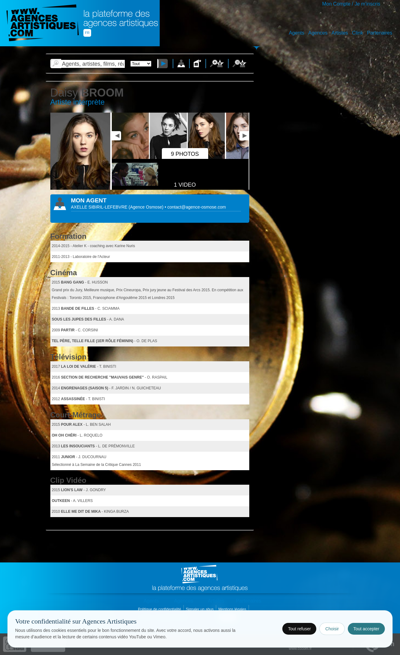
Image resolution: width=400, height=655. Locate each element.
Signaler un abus (200, 609)
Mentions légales (232, 609)
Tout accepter (366, 628)
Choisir (332, 628)
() (146, 207)
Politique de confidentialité (160, 609)
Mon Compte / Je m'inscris (351, 3)
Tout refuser (299, 628)
